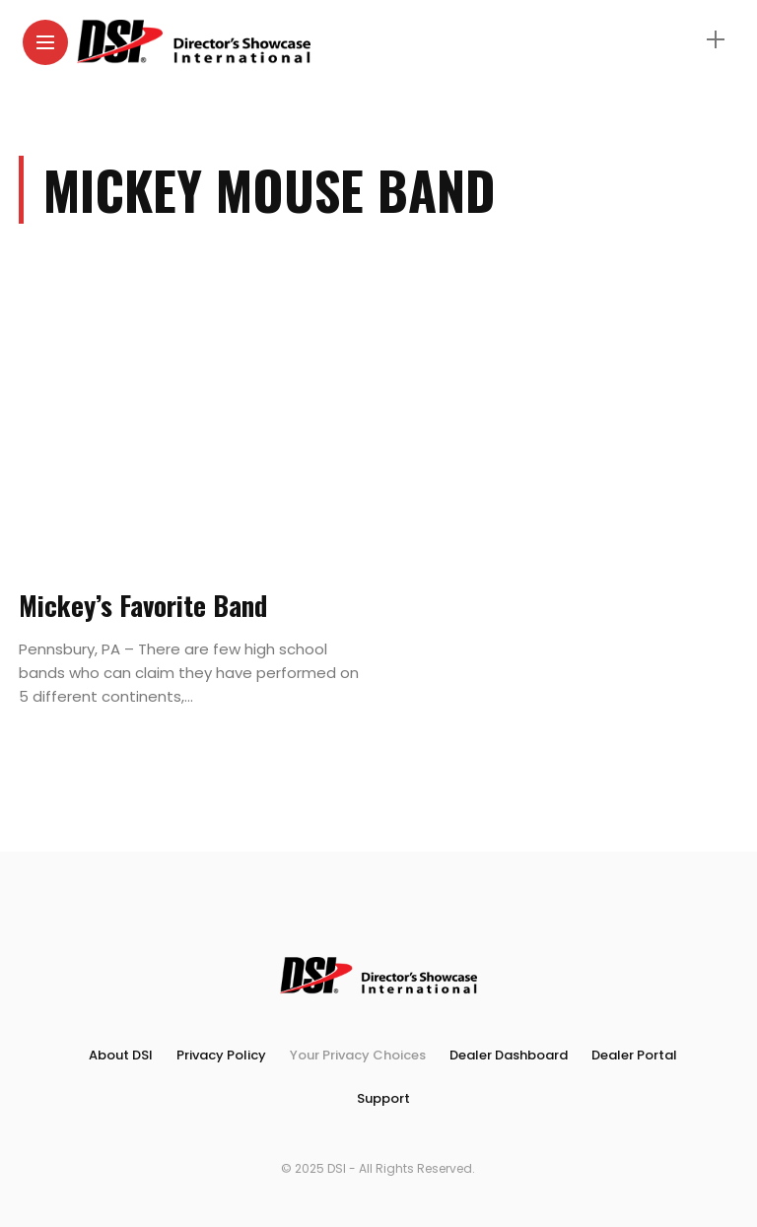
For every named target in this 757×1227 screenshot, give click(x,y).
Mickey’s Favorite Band (143, 605)
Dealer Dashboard (508, 1055)
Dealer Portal (634, 1055)
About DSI (121, 1055)
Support (383, 1098)
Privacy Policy (221, 1055)
